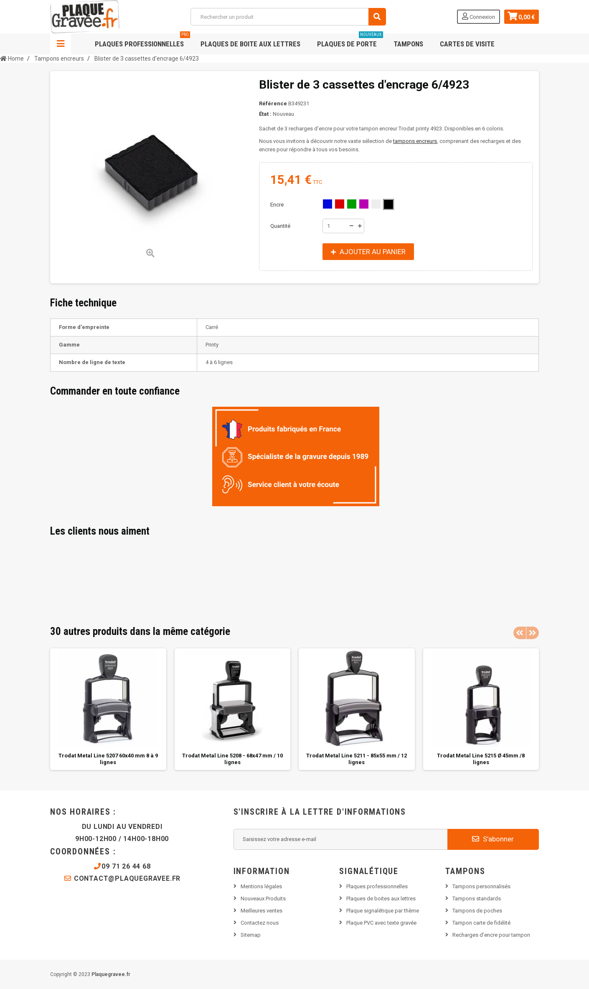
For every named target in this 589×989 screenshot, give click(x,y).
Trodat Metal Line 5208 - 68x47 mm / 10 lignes (232, 758)
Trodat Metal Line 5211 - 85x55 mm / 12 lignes (356, 758)
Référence (273, 103)
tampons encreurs (415, 141)
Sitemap (251, 935)
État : (265, 114)
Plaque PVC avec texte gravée (381, 923)
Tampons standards (476, 898)
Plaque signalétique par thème (382, 910)
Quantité (280, 226)
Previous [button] (519, 633)
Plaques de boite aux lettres (250, 44)
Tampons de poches (477, 910)
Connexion (478, 16)
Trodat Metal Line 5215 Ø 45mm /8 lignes (481, 758)
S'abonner (493, 839)
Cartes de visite (467, 44)
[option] (108, 709)
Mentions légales (261, 886)
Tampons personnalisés (481, 886)
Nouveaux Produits (263, 898)
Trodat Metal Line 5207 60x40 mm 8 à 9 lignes (108, 758)
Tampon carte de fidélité (481, 923)
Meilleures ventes (261, 910)
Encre (277, 204)
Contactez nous (260, 923)
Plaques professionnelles (142, 40)
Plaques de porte (350, 40)
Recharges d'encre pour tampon (491, 935)
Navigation (60, 43)
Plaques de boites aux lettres (381, 898)
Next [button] (532, 633)
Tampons (408, 44)
